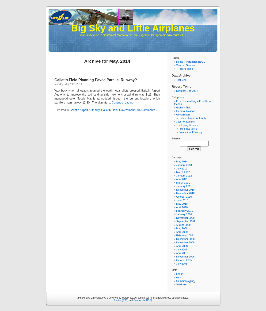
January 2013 (184, 165)
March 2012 (183, 172)
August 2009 (183, 224)
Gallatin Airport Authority (85, 110)
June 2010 (182, 200)
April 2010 (182, 207)
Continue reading (124, 102)
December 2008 (185, 239)
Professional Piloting (190, 132)
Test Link (181, 79)
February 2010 (184, 210)
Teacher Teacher (185, 65)
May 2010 (181, 203)
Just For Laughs (185, 121)
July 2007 (181, 249)
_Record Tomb (184, 68)
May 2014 (181, 161)
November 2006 (185, 256)
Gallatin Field (109, 110)
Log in (179, 274)
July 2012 (181, 168)
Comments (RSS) (142, 300)
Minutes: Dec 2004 (187, 90)
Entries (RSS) (121, 300)
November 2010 (185, 193)
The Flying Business (187, 125)
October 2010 (184, 196)
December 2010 (185, 189)
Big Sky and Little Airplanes (133, 28)
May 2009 (181, 228)
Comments (185, 281)
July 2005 (181, 263)
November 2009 (185, 217)
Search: (176, 138)
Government (127, 110)
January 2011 (184, 186)
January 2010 (184, 214)
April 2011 (182, 179)
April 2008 (182, 246)
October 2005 (184, 260)
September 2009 (185, 221)
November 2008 (185, 242)
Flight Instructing (188, 128)
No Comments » (147, 110)
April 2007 (182, 253)
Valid (183, 284)
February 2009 (184, 235)
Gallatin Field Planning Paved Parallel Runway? (95, 80)
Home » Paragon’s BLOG (190, 61)
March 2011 (183, 182)
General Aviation (185, 111)
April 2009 (182, 231)
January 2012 (184, 175)
